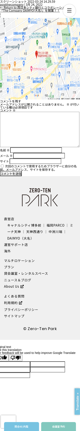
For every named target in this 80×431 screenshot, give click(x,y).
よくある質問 (14, 296)
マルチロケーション (19, 260)
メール (6, 156)
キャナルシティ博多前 (24, 225)
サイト (4, 161)
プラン (9, 266)
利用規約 (11, 302)
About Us (11, 286)
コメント (8, 110)
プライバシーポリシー (21, 309)
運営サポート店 (16, 244)
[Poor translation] (15, 357)
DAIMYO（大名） (20, 238)
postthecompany (11, 4)
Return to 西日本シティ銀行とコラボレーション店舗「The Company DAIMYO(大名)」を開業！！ (37, 9)
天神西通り (34, 231)
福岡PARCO (56, 225)
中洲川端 (55, 231)
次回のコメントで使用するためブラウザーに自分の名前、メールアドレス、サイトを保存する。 (38, 168)
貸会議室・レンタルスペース (26, 273)
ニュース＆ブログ (17, 279)
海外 (7, 251)
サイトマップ (14, 315)
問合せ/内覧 (21, 426)
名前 (5, 150)
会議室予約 (58, 426)
